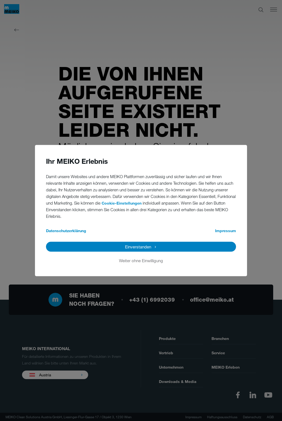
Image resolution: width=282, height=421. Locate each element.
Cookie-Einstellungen (122, 203)
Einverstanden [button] (138, 246)
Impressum (225, 230)
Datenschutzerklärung (66, 230)
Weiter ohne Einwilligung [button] (141, 260)
